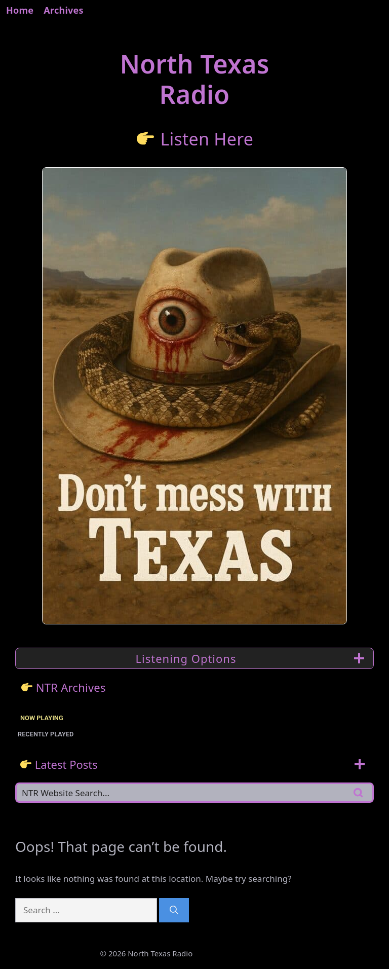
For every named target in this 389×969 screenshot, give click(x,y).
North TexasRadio (194, 79)
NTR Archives (71, 687)
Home (19, 10)
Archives (64, 10)
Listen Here (206, 138)
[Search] (174, 910)
